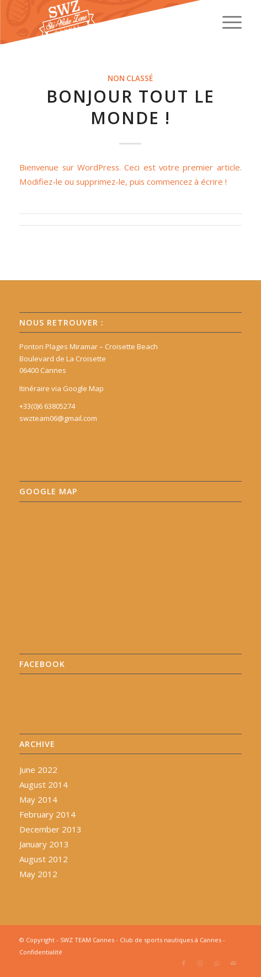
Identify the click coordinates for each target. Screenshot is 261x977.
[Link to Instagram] (200, 963)
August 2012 (43, 858)
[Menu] (226, 22)
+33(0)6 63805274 (47, 406)
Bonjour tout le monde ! (130, 107)
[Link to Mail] (233, 963)
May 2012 (38, 873)
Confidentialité (40, 952)
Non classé (130, 78)
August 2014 (43, 784)
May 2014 (38, 799)
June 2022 (38, 769)
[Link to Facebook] (183, 963)
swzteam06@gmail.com (58, 418)
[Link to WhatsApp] (217, 963)
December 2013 (50, 829)
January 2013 (44, 844)
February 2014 (47, 814)
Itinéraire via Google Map (61, 388)
